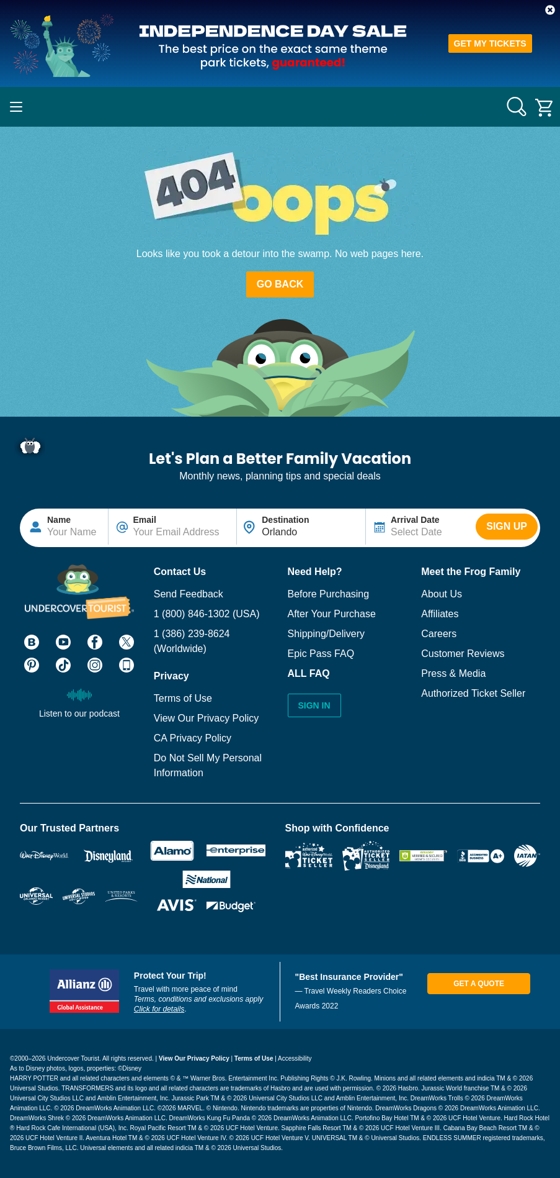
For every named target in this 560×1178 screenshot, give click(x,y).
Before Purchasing (329, 594)
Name (59, 520)
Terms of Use (183, 698)
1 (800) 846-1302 (192, 614)
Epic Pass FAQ (321, 653)
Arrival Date (415, 520)
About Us (441, 594)
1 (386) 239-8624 (192, 633)
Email (144, 520)
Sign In (314, 705)
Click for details (159, 1009)
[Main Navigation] (16, 107)
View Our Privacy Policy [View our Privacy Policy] (194, 1058)
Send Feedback (188, 594)
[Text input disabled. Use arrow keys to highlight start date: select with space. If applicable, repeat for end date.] (421, 527)
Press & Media (453, 673)
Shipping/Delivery (326, 633)
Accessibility (294, 1058)
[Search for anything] (516, 107)
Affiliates (439, 614)
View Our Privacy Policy (206, 718)
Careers (438, 633)
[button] (550, 10)
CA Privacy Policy (192, 738)
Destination (285, 520)
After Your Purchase (332, 614)
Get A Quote (478, 983)
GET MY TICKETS (490, 43)
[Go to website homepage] (280, 106)
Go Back (280, 284)
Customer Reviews (462, 653)
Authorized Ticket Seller (473, 693)
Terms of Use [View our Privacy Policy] (253, 1058)
